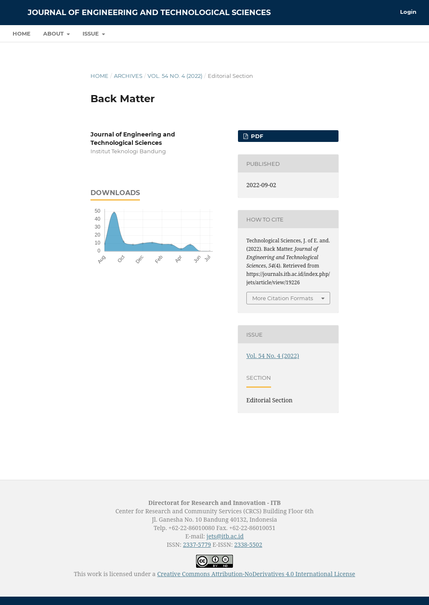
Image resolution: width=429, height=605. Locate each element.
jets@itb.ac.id (225, 536)
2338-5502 (248, 544)
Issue (92, 33)
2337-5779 (197, 544)
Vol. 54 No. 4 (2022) (174, 75)
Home (22, 33)
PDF (256, 136)
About (54, 33)
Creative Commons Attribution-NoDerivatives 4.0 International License (256, 574)
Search (398, 33)
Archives (128, 75)
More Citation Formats (282, 298)
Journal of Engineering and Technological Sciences (149, 12)
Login (408, 11)
